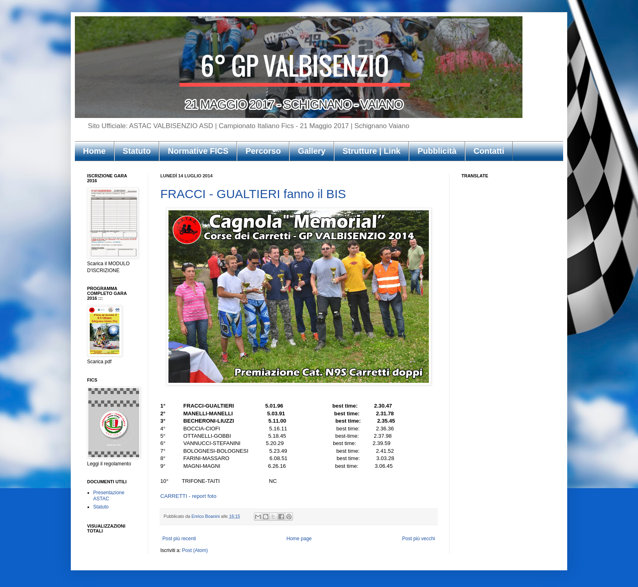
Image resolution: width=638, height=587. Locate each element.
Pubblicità (437, 150)
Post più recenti (179, 538)
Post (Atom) (195, 550)
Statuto (137, 150)
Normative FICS (198, 150)
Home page (299, 538)
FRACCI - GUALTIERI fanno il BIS (253, 194)
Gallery (312, 150)
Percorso (263, 150)
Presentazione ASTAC (109, 495)
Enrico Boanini (206, 516)
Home (94, 150)
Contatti (489, 150)
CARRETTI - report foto (188, 496)
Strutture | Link (371, 150)
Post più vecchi (418, 538)
